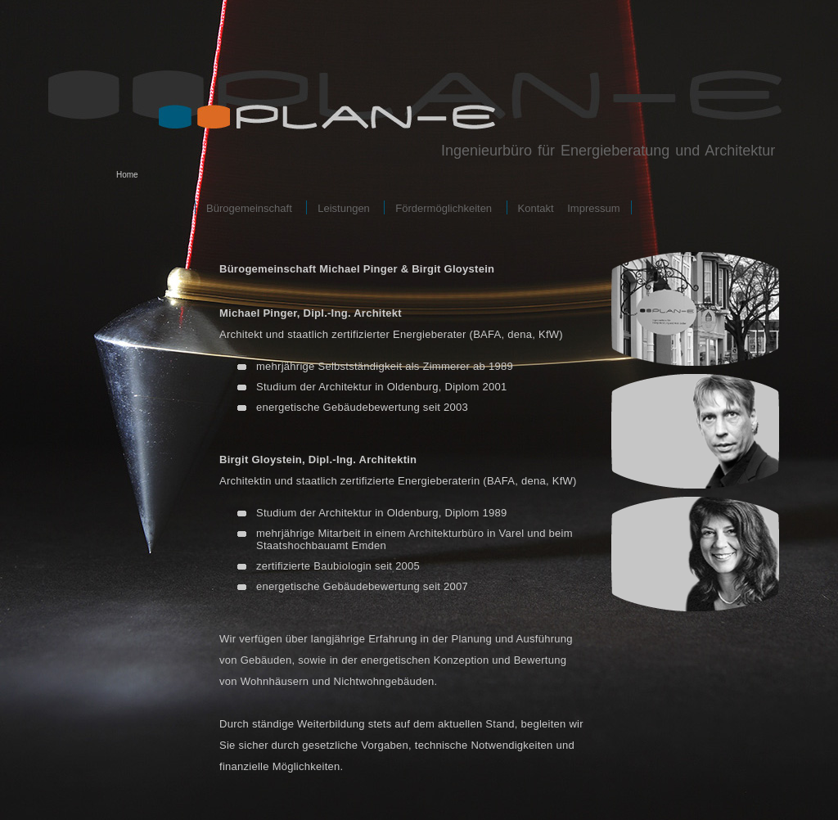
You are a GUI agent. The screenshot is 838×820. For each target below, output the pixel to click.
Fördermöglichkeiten (443, 208)
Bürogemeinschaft (249, 208)
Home (127, 174)
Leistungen (344, 208)
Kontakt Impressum (569, 208)
